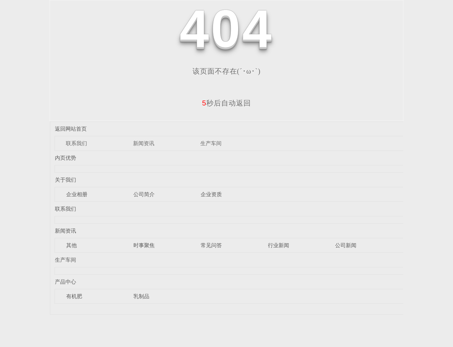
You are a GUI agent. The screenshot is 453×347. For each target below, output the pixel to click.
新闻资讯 (143, 143)
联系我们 (76, 143)
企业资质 (211, 194)
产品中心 (65, 282)
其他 (71, 245)
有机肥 (74, 296)
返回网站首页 (71, 129)
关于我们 (65, 180)
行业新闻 (278, 245)
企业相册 (76, 194)
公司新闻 (345, 245)
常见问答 (211, 245)
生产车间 (211, 143)
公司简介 (144, 194)
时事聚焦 (144, 245)
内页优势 (65, 158)
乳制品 (141, 296)
